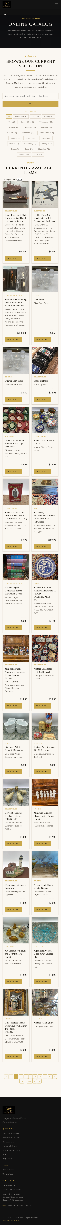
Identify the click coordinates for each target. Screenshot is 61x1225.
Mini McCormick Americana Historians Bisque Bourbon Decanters (15, 673)
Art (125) (35, 116)
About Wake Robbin (11, 1133)
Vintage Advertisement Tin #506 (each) (44, 748)
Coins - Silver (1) (27, 122)
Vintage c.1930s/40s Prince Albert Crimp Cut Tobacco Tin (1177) (16, 515)
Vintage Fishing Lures (44, 1022)
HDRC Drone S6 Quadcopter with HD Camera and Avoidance (44, 218)
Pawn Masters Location (12, 1150)
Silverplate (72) (44, 149)
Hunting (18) (15, 138)
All (9, 116)
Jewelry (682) (31, 138)
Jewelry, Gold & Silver (11, 1138)
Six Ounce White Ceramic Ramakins (14, 748)
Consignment (8, 1142)
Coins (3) (11, 122)
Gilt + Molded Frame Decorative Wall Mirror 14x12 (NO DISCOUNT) (16, 1027)
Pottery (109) (47, 144)
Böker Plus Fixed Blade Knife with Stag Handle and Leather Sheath (16, 218)
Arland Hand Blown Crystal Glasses (43, 886)
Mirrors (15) (46, 138)
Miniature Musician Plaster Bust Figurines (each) (44, 816)
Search (30, 104)
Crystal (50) (13, 127)
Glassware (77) (28, 133)
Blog (4, 1154)
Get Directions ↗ (11, 1221)
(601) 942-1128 (9, 1185)
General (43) (12, 133)
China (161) (48, 116)
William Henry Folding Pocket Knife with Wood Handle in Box (15, 302)
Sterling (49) (24, 154)
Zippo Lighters (41, 381)
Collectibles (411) (46, 122)
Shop (7, 15)
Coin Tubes (39, 299)
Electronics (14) (30, 127)
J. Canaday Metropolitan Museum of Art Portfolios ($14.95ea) (44, 517)
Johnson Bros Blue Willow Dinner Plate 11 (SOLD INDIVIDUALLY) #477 (45, 593)
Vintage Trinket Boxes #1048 (44, 442)
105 (29, 1081)
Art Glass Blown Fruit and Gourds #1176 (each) (15, 954)
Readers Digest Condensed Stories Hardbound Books (13, 590)
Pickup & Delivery (10, 1146)
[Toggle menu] (56, 4)
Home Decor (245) (47, 133)
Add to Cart (13, 258)
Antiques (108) (20, 116)
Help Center (7, 1158)
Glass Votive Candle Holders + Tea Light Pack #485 (14, 443)
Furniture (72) (46, 127)
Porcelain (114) (30, 144)
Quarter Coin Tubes (14, 381)
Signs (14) (29, 149)
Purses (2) (15, 149)
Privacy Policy (8, 1170)
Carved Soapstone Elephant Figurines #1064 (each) (13, 816)
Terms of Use (8, 1174)
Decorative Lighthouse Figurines (15, 886)
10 (22, 1081)
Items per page (10, 179)
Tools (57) (38, 154)
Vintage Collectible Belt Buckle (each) (43, 670)
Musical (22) (14, 144)
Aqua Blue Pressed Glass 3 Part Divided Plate (43, 954)
